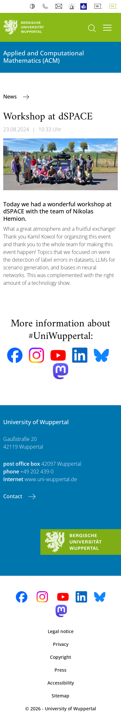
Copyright (60, 657)
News (10, 96)
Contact (13, 496)
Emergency (72, 6)
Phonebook (47, 6)
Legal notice (61, 631)
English (114, 6)
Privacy (60, 644)
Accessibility (60, 683)
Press (60, 670)
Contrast (34, 6)
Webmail (59, 6)
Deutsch (99, 6)
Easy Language (85, 6)
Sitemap (60, 696)
